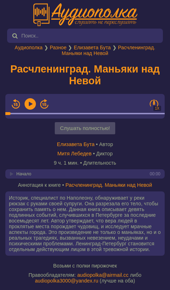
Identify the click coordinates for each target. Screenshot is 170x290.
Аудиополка (28, 47)
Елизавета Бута (92, 47)
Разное (58, 47)
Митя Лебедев (74, 153)
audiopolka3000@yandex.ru (66, 281)
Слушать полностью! (85, 128)
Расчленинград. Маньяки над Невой (85, 74)
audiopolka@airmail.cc (102, 275)
